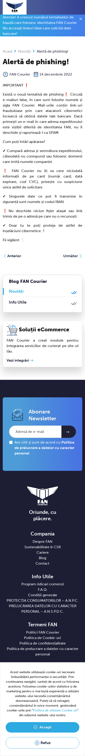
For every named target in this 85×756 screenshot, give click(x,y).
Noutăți (24, 51)
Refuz (46, 743)
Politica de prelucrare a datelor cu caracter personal (44, 447)
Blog (42, 558)
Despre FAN (42, 541)
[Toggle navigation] (78, 7)
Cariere (42, 552)
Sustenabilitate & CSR (42, 547)
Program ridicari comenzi (42, 584)
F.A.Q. (42, 589)
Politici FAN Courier (42, 632)
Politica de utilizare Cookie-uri (55, 710)
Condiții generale (42, 595)
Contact (42, 563)
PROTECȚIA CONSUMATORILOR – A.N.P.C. (42, 600)
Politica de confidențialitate (42, 643)
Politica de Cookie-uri (42, 638)
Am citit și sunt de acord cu (44, 447)
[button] (70, 7)
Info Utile (18, 302)
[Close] (81, 20)
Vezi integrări (18, 360)
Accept (45, 727)
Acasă (7, 51)
